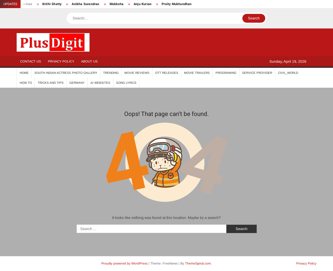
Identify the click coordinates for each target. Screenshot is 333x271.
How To (26, 82)
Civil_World (288, 73)
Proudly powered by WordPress (124, 263)
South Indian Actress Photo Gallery (65, 73)
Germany (77, 82)
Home (24, 73)
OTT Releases (166, 73)
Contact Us (30, 61)
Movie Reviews (136, 73)
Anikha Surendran (85, 4)
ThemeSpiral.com (198, 263)
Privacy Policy (61, 61)
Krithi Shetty (52, 4)
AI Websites (100, 82)
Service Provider (257, 73)
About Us (89, 61)
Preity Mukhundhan (176, 4)
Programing (226, 73)
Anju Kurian (142, 4)
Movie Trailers (197, 73)
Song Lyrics (126, 82)
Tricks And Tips (51, 82)
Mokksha (116, 4)
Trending (111, 73)
